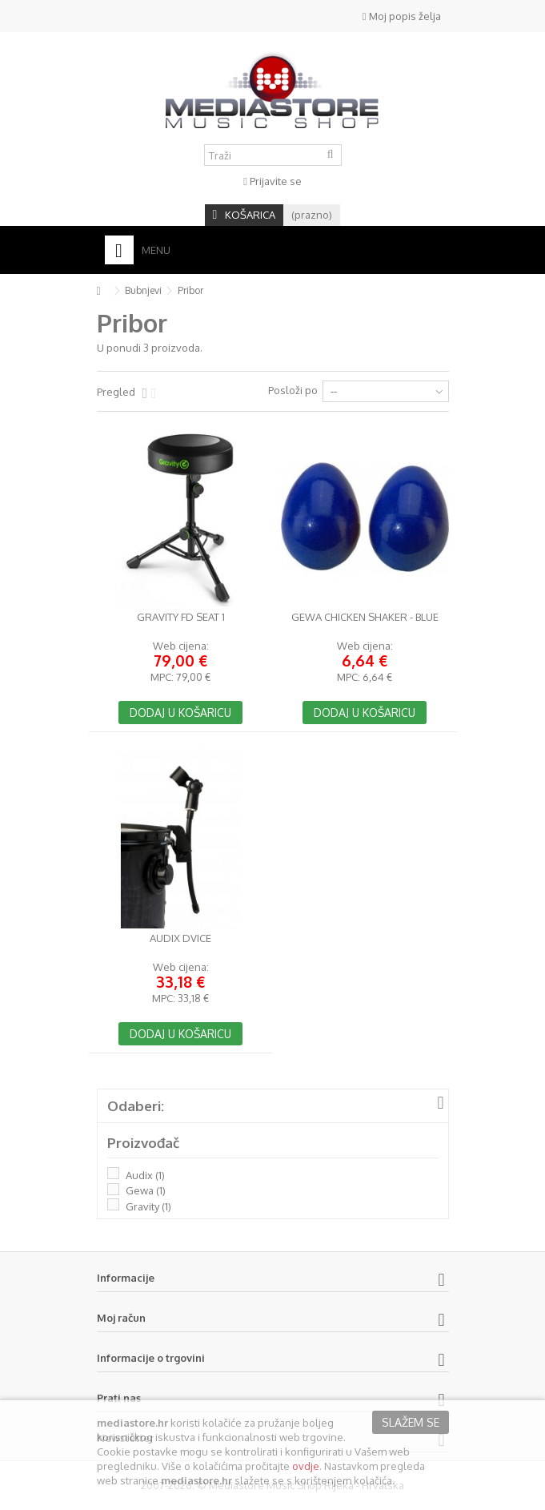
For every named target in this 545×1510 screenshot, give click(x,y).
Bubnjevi (143, 290)
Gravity (148, 1206)
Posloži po (293, 390)
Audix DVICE (180, 938)
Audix (145, 1175)
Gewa (146, 1190)
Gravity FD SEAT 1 (181, 617)
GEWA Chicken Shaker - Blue (365, 617)
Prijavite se (272, 181)
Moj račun (121, 1317)
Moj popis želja (402, 16)
